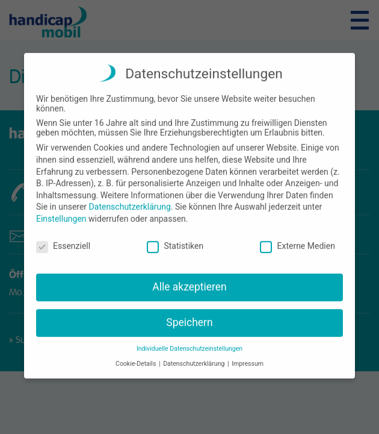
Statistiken (175, 239)
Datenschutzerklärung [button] (194, 357)
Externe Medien (297, 239)
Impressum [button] (247, 357)
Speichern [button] (189, 316)
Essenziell (63, 239)
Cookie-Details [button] (137, 357)
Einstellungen (61, 212)
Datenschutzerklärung (130, 200)
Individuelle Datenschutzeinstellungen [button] (189, 342)
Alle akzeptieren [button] (189, 280)
